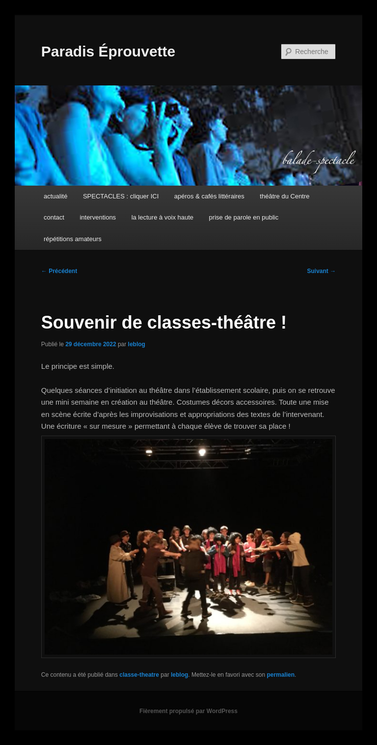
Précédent (59, 271)
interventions (98, 217)
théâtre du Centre (284, 196)
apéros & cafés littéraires (209, 196)
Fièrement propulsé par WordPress (188, 711)
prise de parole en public (244, 217)
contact (54, 217)
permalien (281, 674)
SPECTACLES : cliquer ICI (121, 196)
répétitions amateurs (73, 239)
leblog (136, 344)
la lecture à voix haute (162, 217)
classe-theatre (139, 674)
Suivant (321, 271)
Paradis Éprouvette (108, 51)
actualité (55, 196)
